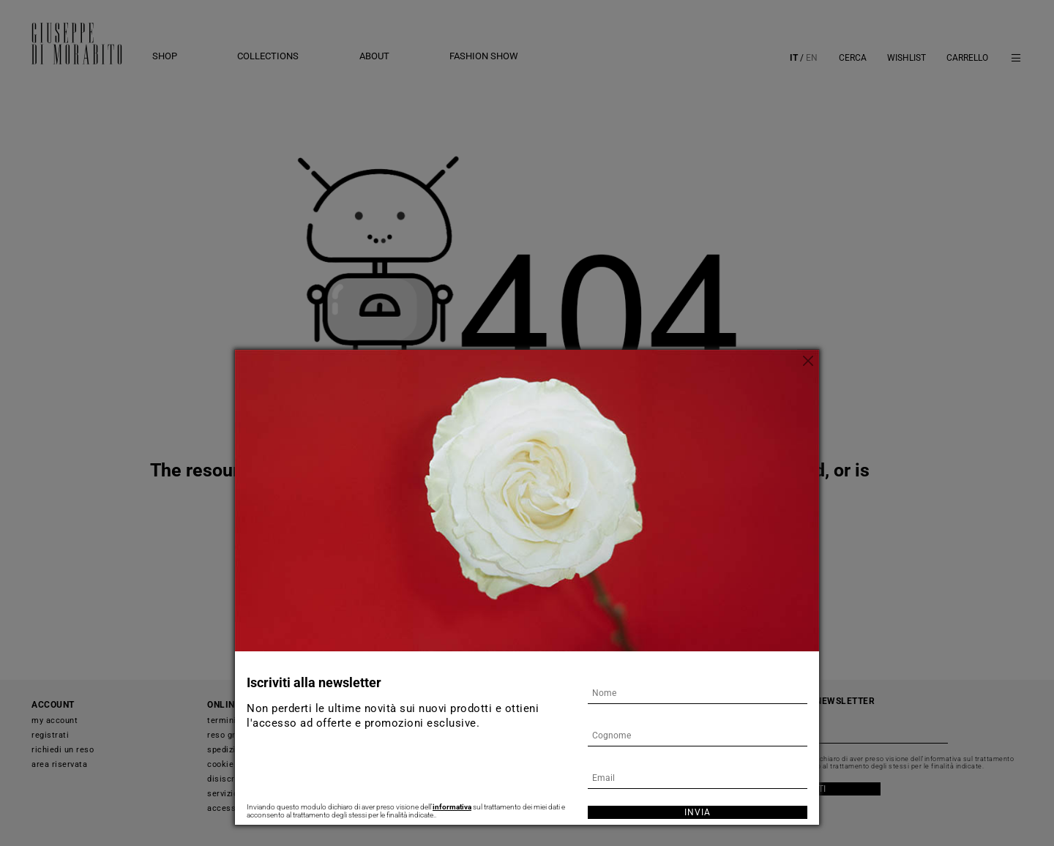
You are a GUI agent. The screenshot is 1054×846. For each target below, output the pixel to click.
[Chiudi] (808, 361)
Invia (697, 812)
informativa (452, 807)
